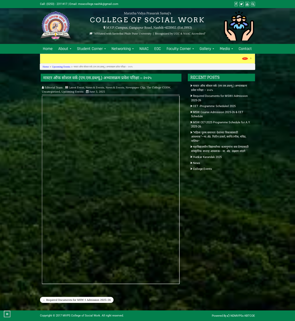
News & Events (95, 87)
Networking (122, 48)
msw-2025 (111, 190)
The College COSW (158, 87)
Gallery (207, 48)
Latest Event (76, 87)
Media (226, 48)
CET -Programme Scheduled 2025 (214, 106)
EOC (157, 48)
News (196, 163)
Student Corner (91, 48)
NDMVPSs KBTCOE (241, 315)
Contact (245, 48)
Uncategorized (51, 91)
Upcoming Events (61, 66)
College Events (202, 169)
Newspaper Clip (135, 87)
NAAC (144, 48)
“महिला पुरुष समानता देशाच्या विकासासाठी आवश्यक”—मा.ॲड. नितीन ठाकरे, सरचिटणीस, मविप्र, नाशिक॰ (218, 137)
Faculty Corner (180, 48)
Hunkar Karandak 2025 (207, 157)
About (64, 48)
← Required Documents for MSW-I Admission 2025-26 (77, 300)
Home (48, 48)
